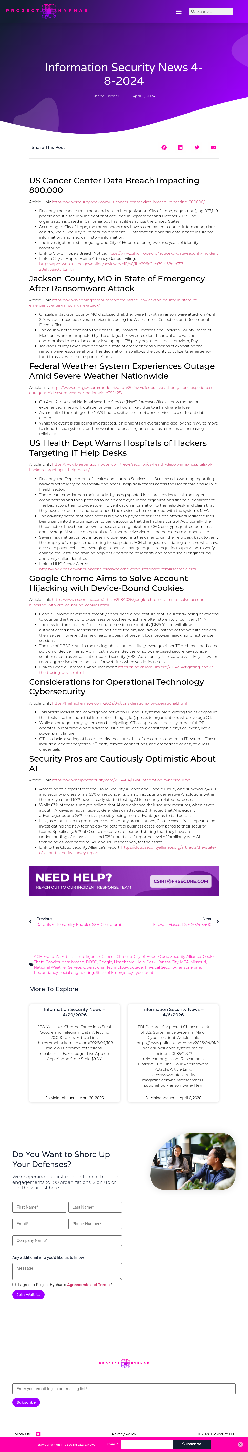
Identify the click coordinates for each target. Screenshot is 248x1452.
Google (105, 961)
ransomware (189, 967)
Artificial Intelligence (80, 956)
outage (136, 967)
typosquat (143, 972)
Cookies (52, 961)
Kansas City (167, 961)
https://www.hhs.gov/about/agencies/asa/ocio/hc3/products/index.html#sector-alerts (117, 569)
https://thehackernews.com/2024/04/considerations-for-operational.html (119, 703)
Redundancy (46, 972)
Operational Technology (105, 967)
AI (58, 956)
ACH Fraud (44, 956)
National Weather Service (57, 967)
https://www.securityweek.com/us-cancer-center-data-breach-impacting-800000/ (128, 201)
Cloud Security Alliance (179, 956)
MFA (184, 961)
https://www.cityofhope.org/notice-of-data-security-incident (163, 253)
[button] (179, 11)
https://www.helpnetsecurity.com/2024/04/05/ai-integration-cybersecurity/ (121, 780)
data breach (73, 961)
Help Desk (145, 961)
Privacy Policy (124, 1434)
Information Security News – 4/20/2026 (75, 1012)
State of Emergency (114, 972)
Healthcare (124, 961)
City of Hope (145, 956)
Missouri (198, 961)
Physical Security (160, 967)
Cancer (108, 956)
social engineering (76, 972)
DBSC (91, 961)
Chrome (124, 956)
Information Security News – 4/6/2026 (173, 1012)
